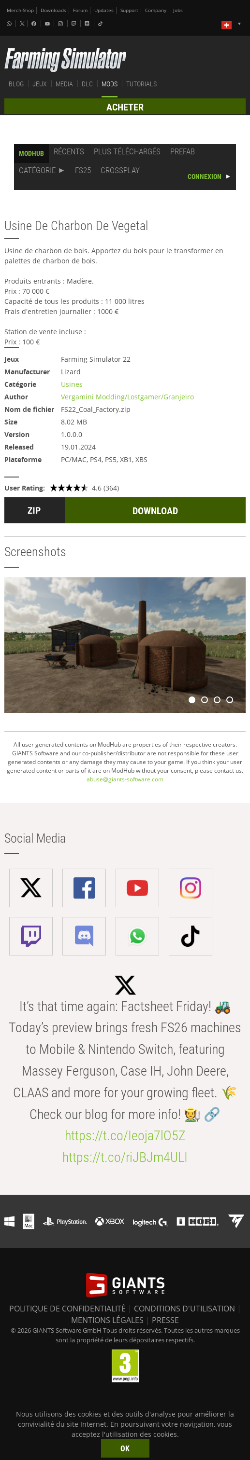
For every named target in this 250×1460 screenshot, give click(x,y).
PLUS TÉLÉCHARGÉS (127, 151)
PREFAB (182, 151)
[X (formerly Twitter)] (22, 23)
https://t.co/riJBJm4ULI (125, 1157)
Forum (80, 10)
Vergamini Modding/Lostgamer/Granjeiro (127, 396)
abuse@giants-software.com (125, 779)
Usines (72, 384)
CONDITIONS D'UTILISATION (184, 1308)
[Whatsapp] (10, 23)
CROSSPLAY (120, 170)
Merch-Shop (20, 10)
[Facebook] (34, 23)
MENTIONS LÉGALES (107, 1320)
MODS (110, 84)
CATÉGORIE (37, 170)
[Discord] (88, 23)
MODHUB (31, 153)
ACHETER (125, 107)
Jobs (178, 10)
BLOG (16, 84)
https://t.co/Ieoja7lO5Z (125, 1136)
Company (155, 10)
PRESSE (165, 1320)
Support (129, 10)
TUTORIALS (141, 84)
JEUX (39, 84)
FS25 (83, 170)
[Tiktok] (101, 23)
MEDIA (64, 84)
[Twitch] (75, 23)
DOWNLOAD (155, 511)
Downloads (53, 10)
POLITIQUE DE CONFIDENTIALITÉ (67, 1308)
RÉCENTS (69, 151)
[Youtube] (48, 23)
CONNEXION (204, 176)
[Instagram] (61, 23)
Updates (104, 10)
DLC (87, 84)
